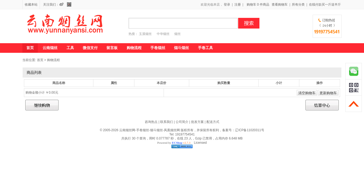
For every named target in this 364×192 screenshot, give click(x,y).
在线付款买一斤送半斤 (325, 4)
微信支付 (90, 48)
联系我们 (166, 122)
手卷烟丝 (157, 48)
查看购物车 (280, 4)
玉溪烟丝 (145, 34)
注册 (237, 4)
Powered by (173, 142)
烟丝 (177, 34)
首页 (30, 48)
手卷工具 (205, 48)
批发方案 (197, 122)
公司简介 (182, 122)
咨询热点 (151, 122)
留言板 (112, 48)
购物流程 (134, 48)
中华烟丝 (163, 34)
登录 (227, 4)
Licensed (199, 143)
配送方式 (212, 122)
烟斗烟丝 (181, 48)
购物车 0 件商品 (258, 4)
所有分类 (298, 4)
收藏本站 (31, 4)
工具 (70, 48)
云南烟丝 (50, 48)
